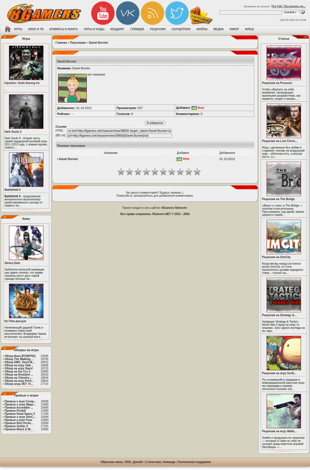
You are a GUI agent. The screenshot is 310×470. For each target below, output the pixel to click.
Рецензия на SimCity (276, 257)
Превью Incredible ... (19, 407)
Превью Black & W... (18, 429)
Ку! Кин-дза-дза (15, 321)
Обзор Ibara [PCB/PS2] (20, 356)
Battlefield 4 (13, 189)
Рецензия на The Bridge (278, 199)
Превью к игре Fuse (18, 420)
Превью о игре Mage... (20, 404)
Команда (169, 462)
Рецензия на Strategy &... (279, 315)
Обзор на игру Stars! (19, 368)
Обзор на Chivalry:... (18, 377)
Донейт (138, 462)
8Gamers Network (174, 207)
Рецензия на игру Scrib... (279, 373)
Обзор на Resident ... (19, 374)
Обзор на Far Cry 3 (17, 371)
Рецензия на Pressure (277, 83)
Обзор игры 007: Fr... (19, 383)
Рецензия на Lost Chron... (280, 141)
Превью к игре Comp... (20, 401)
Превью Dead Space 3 (20, 413)
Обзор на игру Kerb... (19, 380)
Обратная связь (112, 462)
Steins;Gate (12, 263)
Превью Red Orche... (19, 423)
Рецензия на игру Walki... (279, 431)
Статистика (153, 462)
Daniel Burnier (98, 42)
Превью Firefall (15, 410)
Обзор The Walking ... (19, 359)
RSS (128, 462)
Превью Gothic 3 (16, 426)
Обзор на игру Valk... (19, 365)
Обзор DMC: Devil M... (19, 362)
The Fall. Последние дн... (288, 6)
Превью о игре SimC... (20, 416)
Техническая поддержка (194, 462)
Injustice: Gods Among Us (22, 83)
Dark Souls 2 (13, 131)
